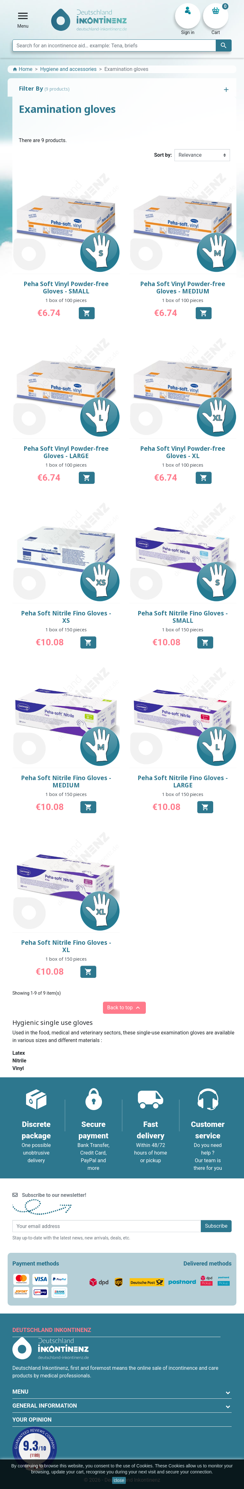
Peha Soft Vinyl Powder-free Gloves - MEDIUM (182, 287)
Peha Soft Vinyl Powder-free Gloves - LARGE (66, 452)
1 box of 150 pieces (66, 630)
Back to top (124, 1008)
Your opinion (32, 1419)
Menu (20, 1391)
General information (44, 1405)
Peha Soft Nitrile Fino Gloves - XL (66, 946)
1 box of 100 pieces (66, 300)
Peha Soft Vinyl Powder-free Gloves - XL (182, 452)
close (119, 1480)
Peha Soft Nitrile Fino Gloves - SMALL (183, 617)
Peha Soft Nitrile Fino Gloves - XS (66, 617)
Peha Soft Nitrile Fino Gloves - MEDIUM (66, 781)
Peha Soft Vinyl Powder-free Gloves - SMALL (66, 287)
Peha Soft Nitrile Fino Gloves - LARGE (183, 781)
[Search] (122, 45)
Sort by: (163, 155)
